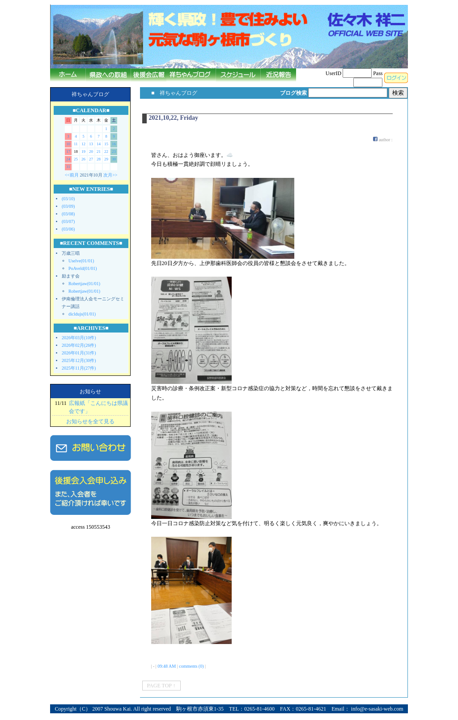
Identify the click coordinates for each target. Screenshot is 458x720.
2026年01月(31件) (79, 352)
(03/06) (68, 229)
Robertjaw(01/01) (84, 283)
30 (114, 159)
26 (83, 159)
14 (99, 144)
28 (99, 159)
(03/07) (68, 221)
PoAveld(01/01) (82, 268)
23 (114, 151)
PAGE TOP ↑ (161, 685)
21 (99, 151)
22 (106, 151)
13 (91, 144)
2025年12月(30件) (79, 360)
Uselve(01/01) (81, 260)
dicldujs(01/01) (82, 314)
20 (91, 151)
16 (114, 144)
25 (76, 159)
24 (68, 159)
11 (76, 144)
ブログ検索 (293, 93)
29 (106, 159)
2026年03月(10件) (79, 337)
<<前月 (72, 175)
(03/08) (68, 213)
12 (83, 144)
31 (68, 166)
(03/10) (68, 198)
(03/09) (68, 206)
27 (91, 159)
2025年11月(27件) (79, 368)
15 (106, 144)
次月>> (110, 175)
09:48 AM (166, 666)
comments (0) (191, 666)
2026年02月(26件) (79, 345)
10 (68, 144)
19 (83, 151)
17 (68, 151)
